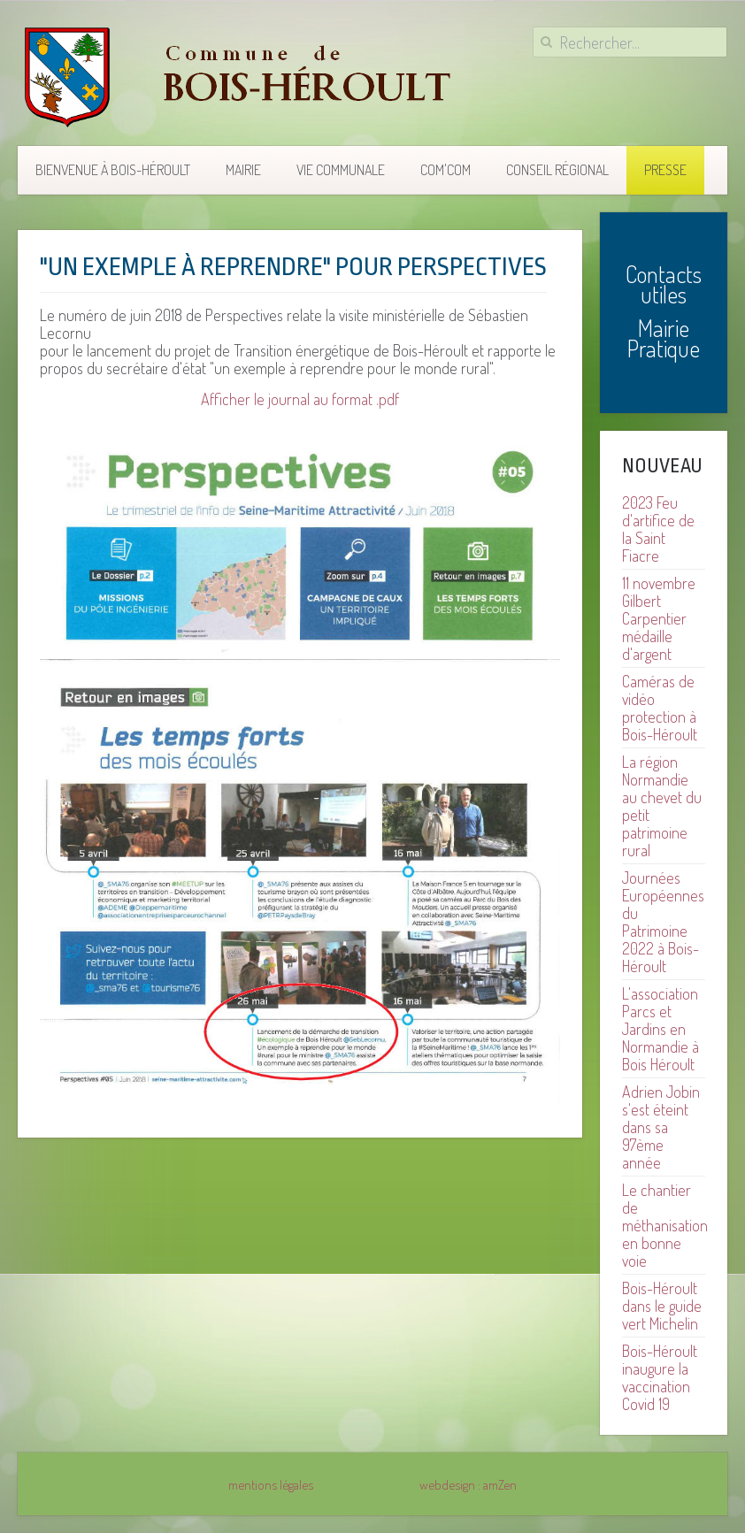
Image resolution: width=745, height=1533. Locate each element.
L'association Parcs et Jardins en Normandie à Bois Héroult (660, 1029)
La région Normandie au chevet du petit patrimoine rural (662, 806)
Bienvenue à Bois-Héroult (112, 170)
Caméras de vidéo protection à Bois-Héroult (659, 707)
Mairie (243, 170)
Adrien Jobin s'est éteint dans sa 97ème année (661, 1127)
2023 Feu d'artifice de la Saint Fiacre (658, 529)
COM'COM (445, 170)
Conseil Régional (557, 170)
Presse (665, 170)
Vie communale (340, 170)
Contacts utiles (664, 284)
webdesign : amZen (468, 1484)
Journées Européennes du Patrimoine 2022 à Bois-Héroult (663, 922)
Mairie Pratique (663, 338)
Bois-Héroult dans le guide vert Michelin (662, 1305)
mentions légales (270, 1484)
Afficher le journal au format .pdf (300, 399)
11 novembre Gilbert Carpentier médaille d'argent (658, 618)
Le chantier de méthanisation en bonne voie (665, 1225)
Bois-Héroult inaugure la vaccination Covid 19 (659, 1377)
